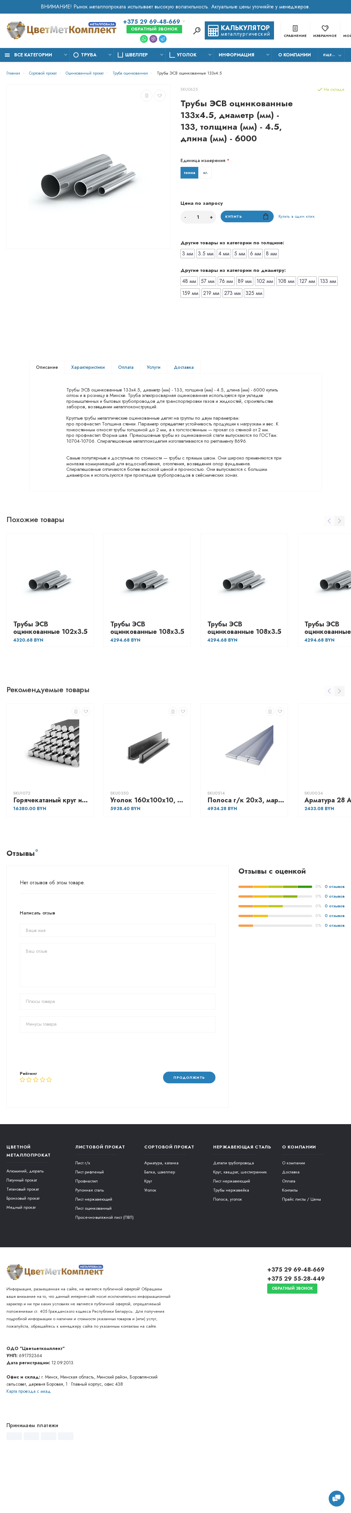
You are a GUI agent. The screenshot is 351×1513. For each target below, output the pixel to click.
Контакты (290, 1238)
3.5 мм (206, 255)
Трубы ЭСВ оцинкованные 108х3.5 (147, 675)
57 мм (207, 282)
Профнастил (86, 1229)
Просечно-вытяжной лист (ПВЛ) (104, 1265)
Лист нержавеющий (93, 1247)
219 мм (211, 294)
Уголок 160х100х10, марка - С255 (148, 848)
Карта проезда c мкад (28, 1439)
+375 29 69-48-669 (151, 22)
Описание (47, 368)
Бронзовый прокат (22, 1246)
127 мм (307, 282)
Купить (247, 218)
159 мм (190, 294)
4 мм (223, 255)
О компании (294, 55)
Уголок (186, 55)
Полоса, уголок (227, 1247)
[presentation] (69, 1098)
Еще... (329, 54)
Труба (88, 55)
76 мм (226, 282)
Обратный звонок (154, 29)
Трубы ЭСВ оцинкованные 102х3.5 (50, 675)
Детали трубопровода (233, 1211)
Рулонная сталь (89, 1238)
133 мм (328, 282)
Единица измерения (203, 160)
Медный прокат (21, 1255)
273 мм (232, 294)
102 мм (265, 282)
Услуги (153, 368)
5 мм (239, 255)
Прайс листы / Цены (301, 1247)
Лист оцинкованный (93, 1256)
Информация (236, 55)
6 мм (255, 255)
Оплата (126, 368)
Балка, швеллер (159, 1220)
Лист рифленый (89, 1220)
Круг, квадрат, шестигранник (240, 1220)
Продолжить (186, 1125)
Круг (148, 1229)
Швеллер (136, 55)
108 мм (286, 282)
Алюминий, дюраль (25, 1219)
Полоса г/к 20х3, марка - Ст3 (245, 848)
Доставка (184, 368)
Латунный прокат (21, 1228)
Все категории (28, 55)
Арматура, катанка (161, 1211)
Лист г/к (82, 1211)
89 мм (245, 282)
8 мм (271, 255)
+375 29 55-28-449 (296, 1326)
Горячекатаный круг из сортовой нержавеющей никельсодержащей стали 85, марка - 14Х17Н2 (51, 848)
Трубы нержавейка (231, 1238)
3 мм (187, 255)
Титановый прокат (22, 1237)
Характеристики (88, 368)
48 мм (189, 282)
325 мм (254, 294)
